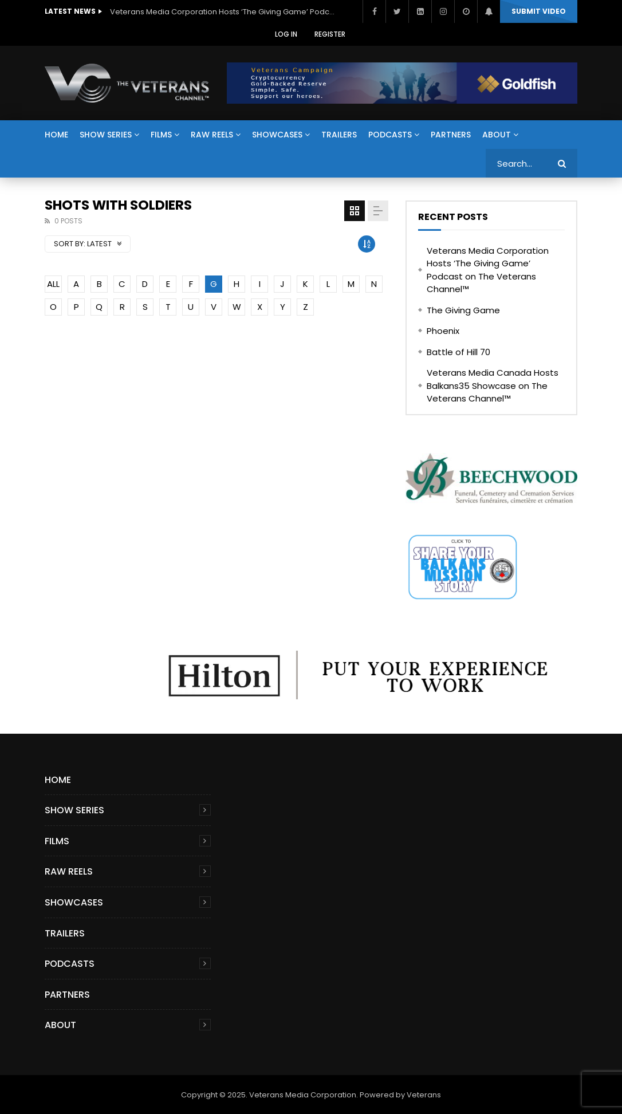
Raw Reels (212, 134)
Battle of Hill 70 (458, 352)
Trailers (339, 134)
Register (329, 34)
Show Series (106, 134)
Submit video (538, 11)
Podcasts (390, 134)
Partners (451, 134)
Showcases (277, 134)
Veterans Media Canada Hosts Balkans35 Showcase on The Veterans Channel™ (492, 385)
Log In (286, 34)
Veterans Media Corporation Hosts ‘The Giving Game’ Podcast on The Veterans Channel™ (224, 11)
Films (161, 134)
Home (56, 134)
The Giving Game (463, 310)
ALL (53, 284)
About (496, 134)
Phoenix (443, 331)
